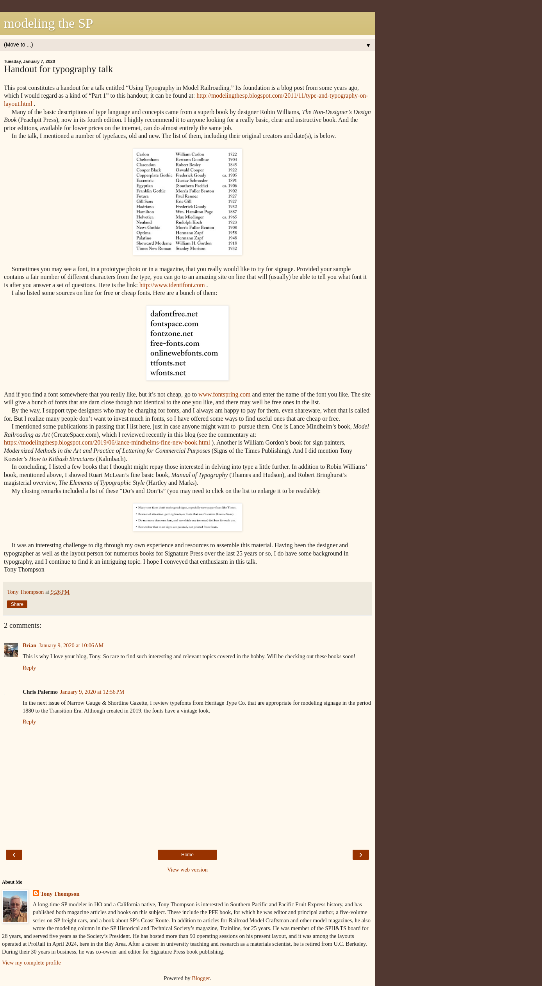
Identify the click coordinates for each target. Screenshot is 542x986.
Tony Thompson (60, 894)
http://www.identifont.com (172, 285)
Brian (29, 645)
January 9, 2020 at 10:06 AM (71, 645)
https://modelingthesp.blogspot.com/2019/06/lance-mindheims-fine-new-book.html (107, 442)
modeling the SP (48, 23)
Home (187, 854)
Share (17, 604)
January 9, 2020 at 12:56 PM (92, 692)
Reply (29, 667)
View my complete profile (31, 962)
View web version (187, 869)
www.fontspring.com (224, 394)
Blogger (201, 978)
